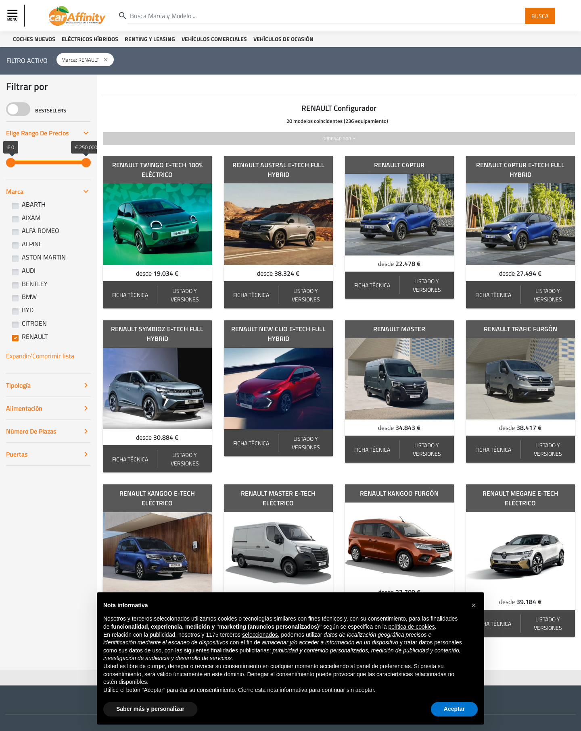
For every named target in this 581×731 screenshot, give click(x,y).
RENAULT (35, 336)
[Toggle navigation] (13, 15)
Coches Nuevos (34, 39)
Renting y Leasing (150, 39)
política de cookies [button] (411, 626)
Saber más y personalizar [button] (150, 709)
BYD (27, 310)
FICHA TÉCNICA (130, 295)
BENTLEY (35, 283)
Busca (539, 15)
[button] (473, 605)
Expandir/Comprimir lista (40, 355)
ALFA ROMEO (40, 230)
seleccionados (260, 634)
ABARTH (34, 204)
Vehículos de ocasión (283, 39)
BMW (29, 296)
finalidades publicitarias (240, 650)
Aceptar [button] (454, 709)
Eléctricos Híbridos (90, 39)
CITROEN (34, 323)
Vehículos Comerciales (214, 39)
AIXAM (31, 217)
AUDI (29, 270)
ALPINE (32, 244)
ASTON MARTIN (44, 257)
